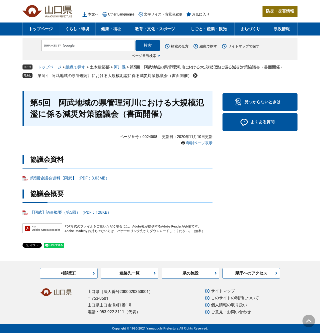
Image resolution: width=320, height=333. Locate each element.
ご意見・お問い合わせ (231, 312)
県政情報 (282, 28)
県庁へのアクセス (251, 273)
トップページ (41, 28)
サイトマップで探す (244, 46)
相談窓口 (69, 273)
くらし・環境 (77, 28)
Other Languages (121, 14)
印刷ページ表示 (199, 143)
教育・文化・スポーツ (155, 28)
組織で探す (208, 46)
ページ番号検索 (144, 56)
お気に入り (201, 14)
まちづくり (250, 28)
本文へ (93, 14)
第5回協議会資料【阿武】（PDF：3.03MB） (70, 178)
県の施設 (190, 273)
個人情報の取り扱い (229, 304)
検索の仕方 (179, 46)
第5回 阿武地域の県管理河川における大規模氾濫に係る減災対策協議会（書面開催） (115, 75)
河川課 (120, 67)
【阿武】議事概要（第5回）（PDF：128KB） (70, 212)
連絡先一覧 (130, 273)
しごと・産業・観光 (209, 28)
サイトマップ (223, 290)
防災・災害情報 (280, 11)
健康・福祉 (111, 28)
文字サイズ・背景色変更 (163, 14)
